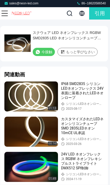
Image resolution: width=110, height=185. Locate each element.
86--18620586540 (91, 3)
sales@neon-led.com (21, 3)
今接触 (43, 52)
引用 (100, 13)
